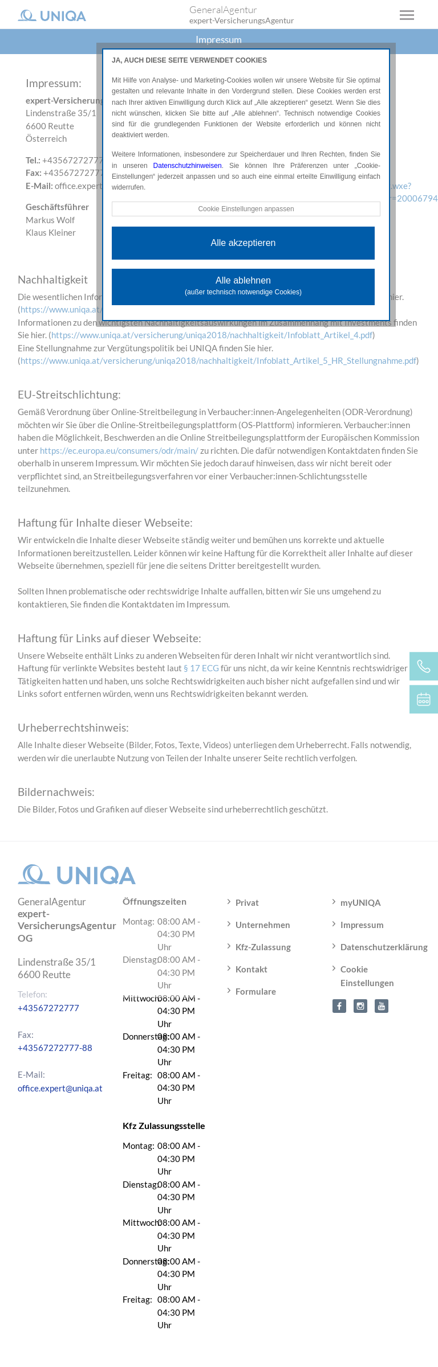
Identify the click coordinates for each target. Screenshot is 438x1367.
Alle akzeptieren (243, 243)
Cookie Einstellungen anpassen (246, 209)
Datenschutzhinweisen (187, 166)
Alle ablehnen (243, 286)
